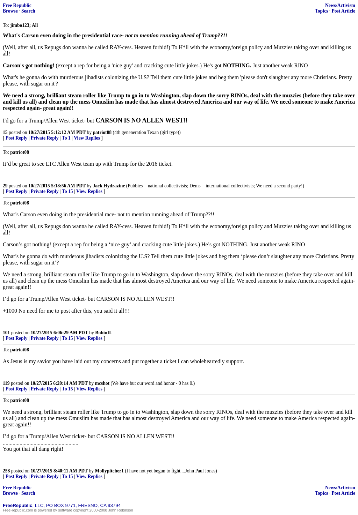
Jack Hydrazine (109, 185)
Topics (321, 11)
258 (6, 470)
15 (5, 132)
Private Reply (45, 138)
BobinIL (103, 332)
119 (6, 383)
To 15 (67, 191)
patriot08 (102, 132)
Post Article (343, 11)
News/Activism (340, 5)
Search (28, 11)
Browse (10, 11)
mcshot (102, 383)
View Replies (87, 138)
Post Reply (16, 138)
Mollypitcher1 (109, 470)
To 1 (66, 138)
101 (6, 332)
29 (5, 185)
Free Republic (17, 5)
